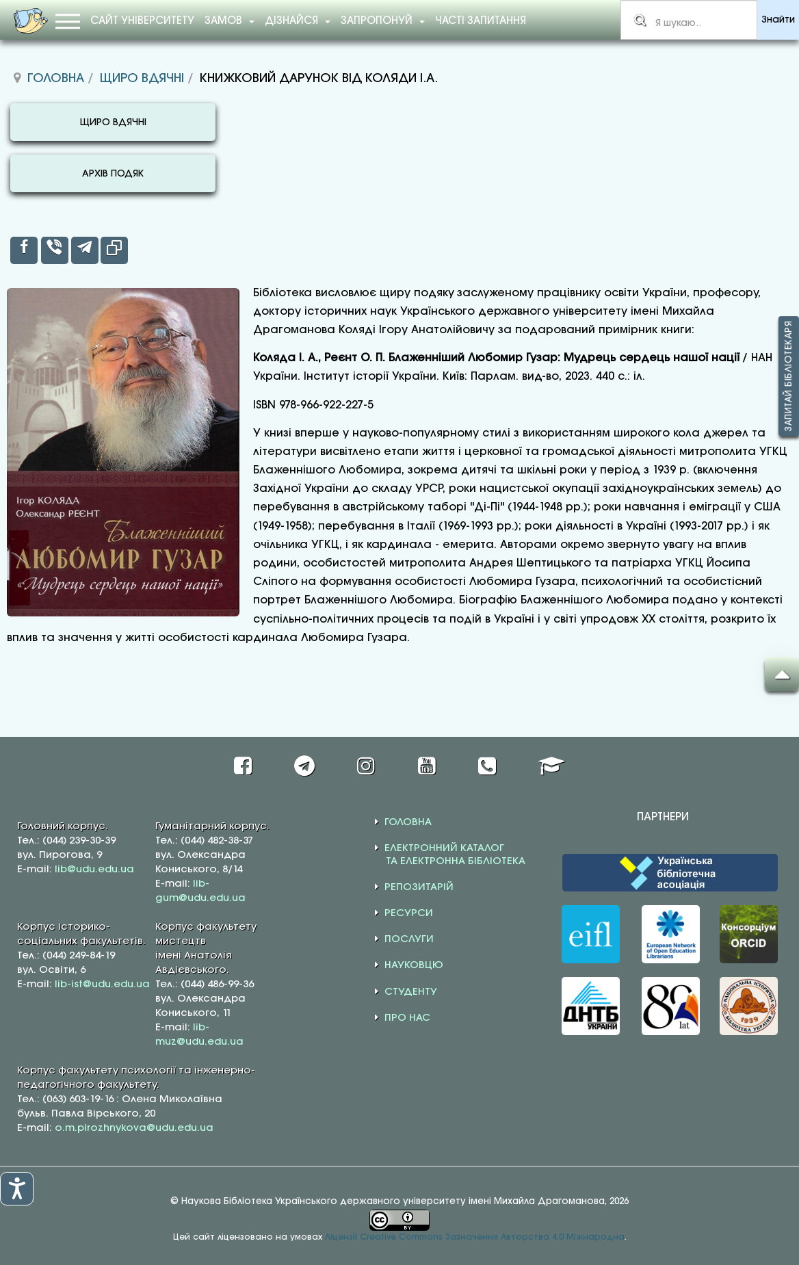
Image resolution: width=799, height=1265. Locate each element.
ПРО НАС (407, 1018)
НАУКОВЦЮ (413, 965)
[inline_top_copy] (114, 250)
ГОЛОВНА (408, 822)
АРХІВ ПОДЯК (113, 174)
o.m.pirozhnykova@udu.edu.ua (134, 1128)
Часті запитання (480, 21)
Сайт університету (142, 21)
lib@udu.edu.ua (94, 869)
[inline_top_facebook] (24, 250)
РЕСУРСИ (408, 913)
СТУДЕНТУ (410, 992)
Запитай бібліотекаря (789, 376)
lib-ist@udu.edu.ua (102, 984)
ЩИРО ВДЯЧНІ (113, 122)
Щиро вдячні (142, 78)
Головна (55, 78)
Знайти (778, 20)
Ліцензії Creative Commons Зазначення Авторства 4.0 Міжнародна (475, 1237)
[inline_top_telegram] (85, 250)
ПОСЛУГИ (409, 939)
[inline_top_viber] (54, 250)
